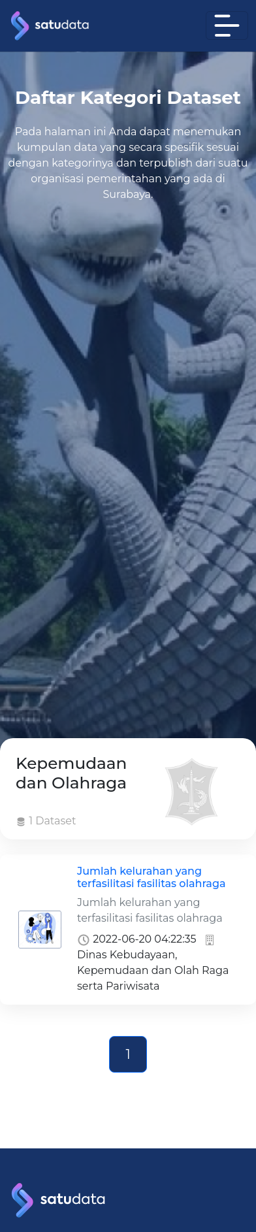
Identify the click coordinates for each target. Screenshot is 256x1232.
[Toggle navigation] (227, 25)
